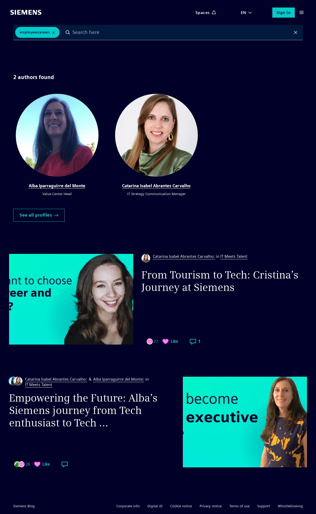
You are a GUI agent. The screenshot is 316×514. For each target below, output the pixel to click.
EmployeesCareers (35, 32)
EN (243, 12)
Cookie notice (181, 506)
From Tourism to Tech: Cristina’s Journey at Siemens (219, 281)
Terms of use (239, 506)
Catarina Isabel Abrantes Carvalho (156, 185)
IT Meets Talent (233, 256)
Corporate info (128, 506)
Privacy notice (211, 506)
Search (68, 32)
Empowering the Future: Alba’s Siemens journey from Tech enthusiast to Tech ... (83, 410)
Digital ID (154, 506)
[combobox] (181, 32)
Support (263, 506)
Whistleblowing (290, 506)
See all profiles (39, 215)
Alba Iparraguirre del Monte (57, 185)
